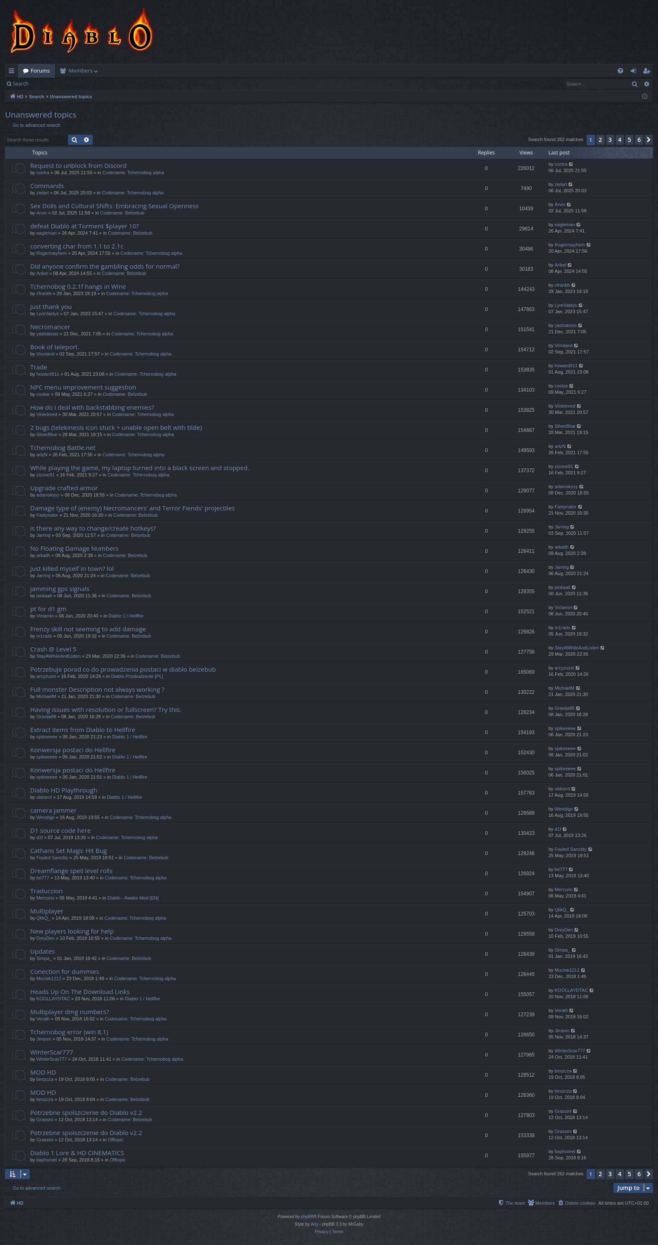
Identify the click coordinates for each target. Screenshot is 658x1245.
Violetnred (47, 414)
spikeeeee (47, 736)
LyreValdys (48, 313)
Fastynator (47, 515)
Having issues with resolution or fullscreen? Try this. (105, 709)
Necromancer (50, 326)
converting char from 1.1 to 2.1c (76, 246)
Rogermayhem (52, 253)
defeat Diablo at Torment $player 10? (84, 226)
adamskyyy (48, 494)
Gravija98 (46, 716)
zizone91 (46, 474)
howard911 (48, 374)
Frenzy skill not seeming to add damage (88, 629)
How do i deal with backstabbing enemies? (92, 407)
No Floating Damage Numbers (74, 548)
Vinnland (46, 353)
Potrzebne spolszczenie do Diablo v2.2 (86, 1112)
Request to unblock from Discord (78, 165)
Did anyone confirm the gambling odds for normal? (105, 266)
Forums (40, 70)
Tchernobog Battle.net (63, 447)
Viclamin (45, 615)
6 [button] (639, 140)
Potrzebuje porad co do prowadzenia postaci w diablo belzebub (123, 669)
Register (74, 83)
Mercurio (46, 897)
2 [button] (600, 140)
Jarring (44, 535)
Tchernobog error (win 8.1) (69, 1032)
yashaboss (48, 333)
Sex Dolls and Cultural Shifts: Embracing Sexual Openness (114, 205)
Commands (47, 185)
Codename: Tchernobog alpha (133, 172)
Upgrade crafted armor (64, 488)
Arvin (42, 212)
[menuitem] (620, 71)
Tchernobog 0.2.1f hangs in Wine (78, 286)
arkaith (43, 555)
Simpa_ (44, 958)
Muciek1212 (49, 978)
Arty (315, 1224)
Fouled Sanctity (52, 857)
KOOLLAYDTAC (53, 998)
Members (80, 70)
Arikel (42, 273)
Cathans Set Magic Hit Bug (68, 850)
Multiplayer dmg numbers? (69, 1011)
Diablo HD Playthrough (63, 790)
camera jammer (53, 810)
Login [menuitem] (635, 72)
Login (47, 83)
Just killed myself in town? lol (72, 568)
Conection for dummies (64, 971)
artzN (42, 454)
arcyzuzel (46, 676)
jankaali (44, 595)
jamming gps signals (59, 588)
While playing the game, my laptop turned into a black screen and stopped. (139, 467)
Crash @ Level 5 (53, 649)
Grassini (45, 1119)
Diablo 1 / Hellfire (126, 615)
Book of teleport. (54, 347)
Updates (42, 951)
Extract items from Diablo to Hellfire (83, 729)
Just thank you (51, 306)
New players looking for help (72, 931)
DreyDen (46, 938)
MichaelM (46, 696)
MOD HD (43, 1072)
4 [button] (619, 140)
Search (21, 83)
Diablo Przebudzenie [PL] (137, 676)
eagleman (47, 232)
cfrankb (44, 293)
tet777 (43, 877)
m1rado (44, 635)
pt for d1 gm (48, 608)
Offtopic (116, 1139)
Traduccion (46, 891)
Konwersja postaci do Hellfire (72, 749)
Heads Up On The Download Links (80, 991)
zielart (43, 192)
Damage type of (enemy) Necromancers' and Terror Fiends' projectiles (132, 508)
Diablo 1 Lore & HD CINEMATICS (77, 1152)
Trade (38, 367)
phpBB (307, 1216)
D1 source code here (60, 830)
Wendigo (46, 817)
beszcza (45, 1079)
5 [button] (629, 140)
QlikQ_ (44, 918)
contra (43, 172)
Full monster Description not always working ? (97, 689)
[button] (649, 140)
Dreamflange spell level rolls (71, 870)
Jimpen (44, 1038)
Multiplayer (46, 911)
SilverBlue (47, 434)
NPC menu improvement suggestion (83, 387)
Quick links (13, 72)
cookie (43, 394)
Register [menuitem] (648, 72)
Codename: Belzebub (122, 212)
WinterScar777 (51, 1052)
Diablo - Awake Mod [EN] (133, 897)
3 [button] (610, 140)
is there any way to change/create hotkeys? (93, 528)
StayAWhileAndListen (59, 656)
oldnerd (44, 797)
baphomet (47, 1159)
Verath (43, 1018)
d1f (40, 837)
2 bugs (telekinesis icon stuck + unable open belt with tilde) (116, 427)
